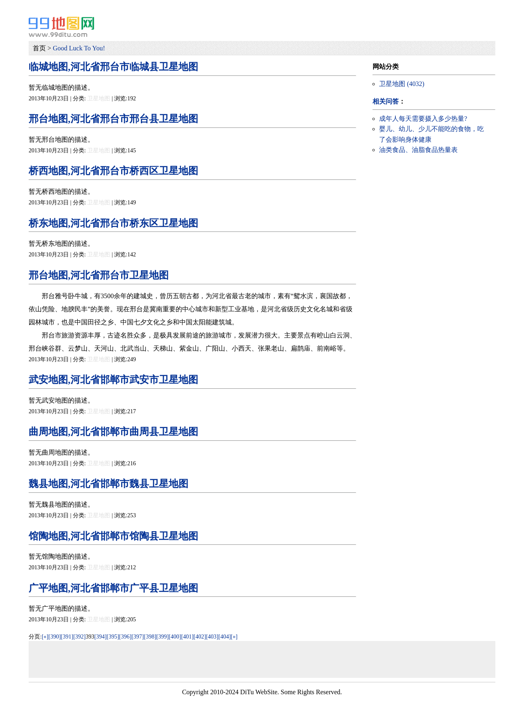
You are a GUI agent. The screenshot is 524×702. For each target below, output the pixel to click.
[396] (125, 637)
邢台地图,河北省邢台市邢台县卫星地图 (113, 118)
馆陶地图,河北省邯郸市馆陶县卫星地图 (113, 536)
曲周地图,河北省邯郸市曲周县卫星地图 (113, 431)
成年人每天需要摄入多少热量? (423, 118)
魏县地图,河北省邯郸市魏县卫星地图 (108, 483)
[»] (234, 637)
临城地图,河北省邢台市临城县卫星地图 (113, 66)
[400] (175, 637)
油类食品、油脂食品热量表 (418, 149)
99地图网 (61, 26)
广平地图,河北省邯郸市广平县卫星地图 (113, 588)
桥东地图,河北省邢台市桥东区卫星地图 (113, 223)
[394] (100, 637)
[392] (79, 637)
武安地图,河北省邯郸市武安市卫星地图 (113, 379)
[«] (45, 637)
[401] (187, 637)
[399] (162, 637)
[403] (212, 637)
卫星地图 (98, 98)
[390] (54, 637)
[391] (67, 637)
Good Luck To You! (79, 48)
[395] (113, 637)
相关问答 (386, 101)
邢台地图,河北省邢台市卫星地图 (99, 275)
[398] (150, 637)
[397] (137, 637)
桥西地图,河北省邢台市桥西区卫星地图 (113, 170)
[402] (200, 637)
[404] (224, 637)
